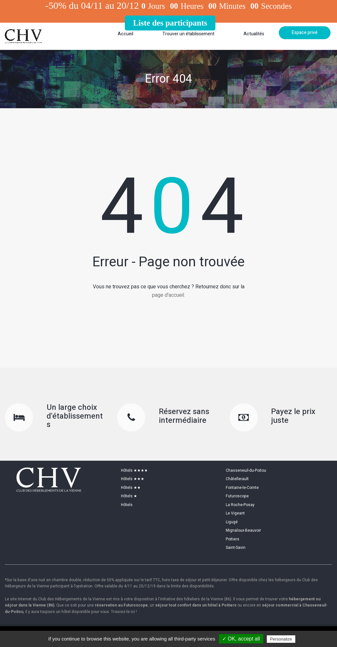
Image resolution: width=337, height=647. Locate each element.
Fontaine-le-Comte (242, 488)
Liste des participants (170, 22)
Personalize (281, 639)
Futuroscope (237, 496)
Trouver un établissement (188, 34)
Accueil (125, 34)
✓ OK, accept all (241, 638)
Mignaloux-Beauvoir (243, 530)
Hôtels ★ (129, 496)
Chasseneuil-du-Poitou (246, 470)
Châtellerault (237, 479)
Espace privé (305, 32)
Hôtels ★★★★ (134, 470)
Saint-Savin (235, 547)
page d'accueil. (168, 295)
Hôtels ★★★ (132, 479)
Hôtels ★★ (131, 488)
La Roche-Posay (240, 505)
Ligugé (232, 522)
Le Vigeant (235, 513)
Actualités (254, 34)
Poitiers (232, 539)
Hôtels (127, 505)
